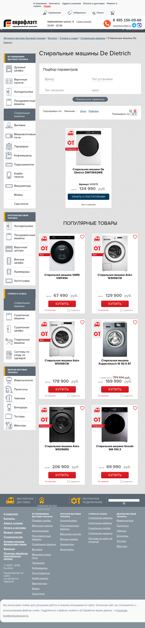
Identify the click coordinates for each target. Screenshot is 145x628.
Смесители (21, 204)
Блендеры (20, 407)
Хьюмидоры (22, 272)
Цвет (95, 90)
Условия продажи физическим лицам (15, 543)
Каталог (52, 38)
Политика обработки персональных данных (16, 556)
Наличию (69, 111)
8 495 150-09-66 (127, 20)
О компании (40, 3)
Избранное (79, 12)
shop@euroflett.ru (122, 25)
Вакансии (9, 548)
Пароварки (21, 146)
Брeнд (49, 79)
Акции (47, 6)
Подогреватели (24, 164)
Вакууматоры (22, 186)
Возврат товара (13, 532)
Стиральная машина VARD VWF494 (62, 276)
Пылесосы (21, 389)
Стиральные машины (92, 38)
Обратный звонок (107, 23)
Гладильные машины (22, 341)
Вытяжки (19, 125)
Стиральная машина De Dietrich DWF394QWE (88, 171)
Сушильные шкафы (21, 329)
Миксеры (20, 425)
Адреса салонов (71, 3)
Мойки (18, 195)
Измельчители (23, 380)
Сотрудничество (13, 537)
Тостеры (19, 416)
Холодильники (23, 92)
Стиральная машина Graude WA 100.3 (115, 447)
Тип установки (102, 79)
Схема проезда (83, 21)
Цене (83, 111)
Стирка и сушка (69, 38)
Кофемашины (23, 155)
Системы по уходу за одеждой (21, 355)
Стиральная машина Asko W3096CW (115, 276)
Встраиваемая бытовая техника (18, 58)
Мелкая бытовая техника (17, 371)
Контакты (54, 3)
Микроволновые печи (24, 136)
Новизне (94, 111)
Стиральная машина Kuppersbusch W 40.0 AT (115, 362)
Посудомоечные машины (24, 102)
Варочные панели (20, 81)
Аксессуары (22, 281)
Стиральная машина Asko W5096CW (62, 362)
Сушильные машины (21, 316)
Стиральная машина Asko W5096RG (62, 447)
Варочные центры (20, 249)
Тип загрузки (54, 90)
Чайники (19, 398)
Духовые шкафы (20, 69)
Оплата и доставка (94, 3)
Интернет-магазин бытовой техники (24, 38)
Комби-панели (19, 175)
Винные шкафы (19, 261)
